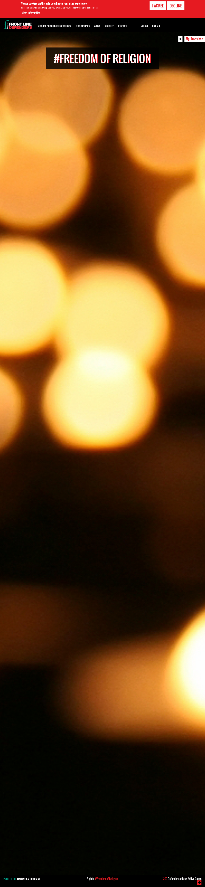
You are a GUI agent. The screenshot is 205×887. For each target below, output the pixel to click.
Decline (176, 6)
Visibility (109, 25)
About (97, 25)
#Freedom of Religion (106, 879)
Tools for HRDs (82, 25)
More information (31, 13)
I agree (158, 6)
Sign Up (156, 25)
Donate (144, 25)
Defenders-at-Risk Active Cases (181, 879)
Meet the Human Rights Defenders (54, 25)
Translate (197, 38)
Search (122, 25)
